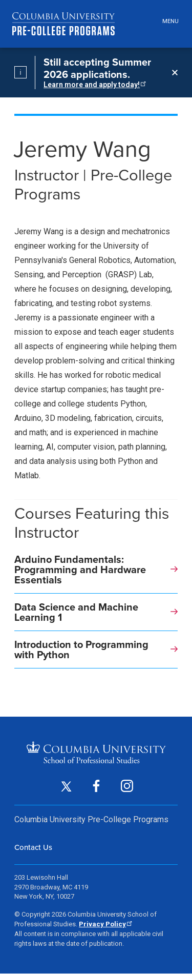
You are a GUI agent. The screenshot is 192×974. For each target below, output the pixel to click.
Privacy (105, 924)
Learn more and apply (94, 84)
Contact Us (33, 847)
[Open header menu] (169, 21)
